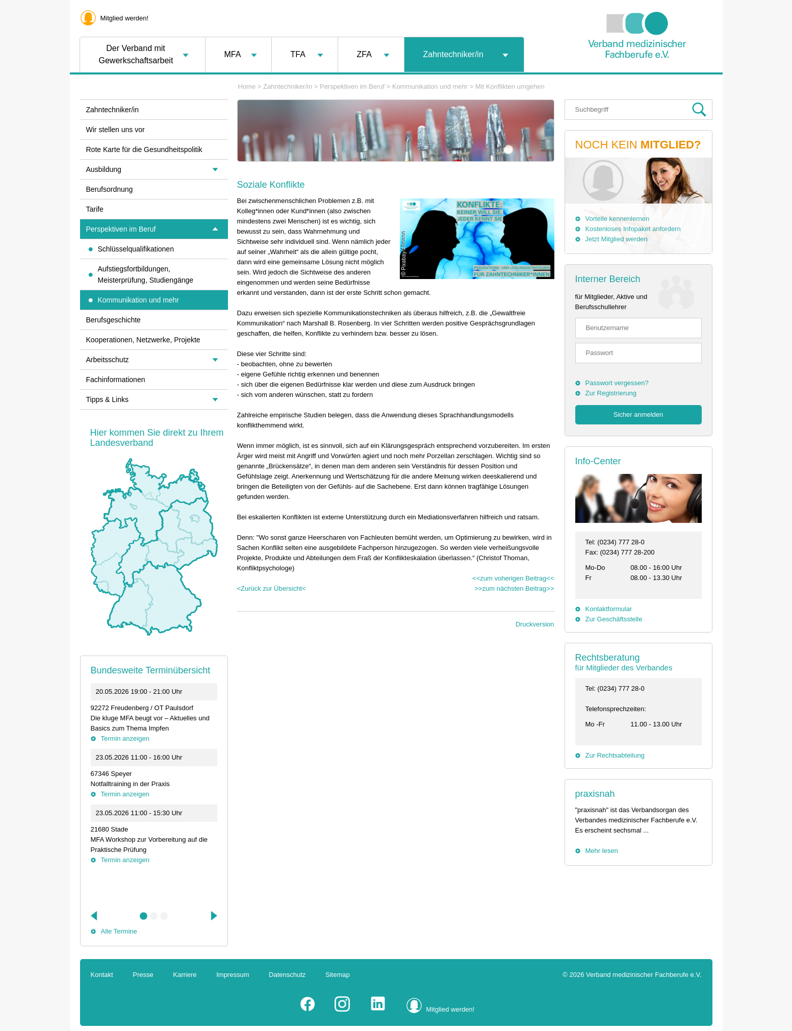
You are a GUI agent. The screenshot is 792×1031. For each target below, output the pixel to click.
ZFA (364, 54)
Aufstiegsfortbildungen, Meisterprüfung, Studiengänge (146, 274)
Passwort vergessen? (617, 383)
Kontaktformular (608, 609)
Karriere (184, 974)
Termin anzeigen (125, 738)
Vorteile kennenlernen (617, 218)
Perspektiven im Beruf (352, 86)
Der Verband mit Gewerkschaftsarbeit (136, 54)
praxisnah (595, 794)
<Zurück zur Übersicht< (271, 588)
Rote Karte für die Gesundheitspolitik (144, 149)
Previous (95, 916)
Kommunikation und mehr (430, 86)
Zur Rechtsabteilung (615, 755)
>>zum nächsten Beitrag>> (514, 588)
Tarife (95, 209)
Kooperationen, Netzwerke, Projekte (143, 340)
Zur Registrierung (610, 393)
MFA (232, 54)
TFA (298, 54)
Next (213, 916)
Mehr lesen (601, 850)
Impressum (232, 974)
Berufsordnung (109, 189)
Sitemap (337, 974)
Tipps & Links (107, 399)
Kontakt (102, 974)
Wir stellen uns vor (115, 129)
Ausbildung (103, 169)
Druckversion (535, 624)
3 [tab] (164, 916)
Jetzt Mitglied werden (616, 239)
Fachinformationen (115, 379)
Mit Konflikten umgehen (510, 86)
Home (247, 86)
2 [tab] (154, 916)
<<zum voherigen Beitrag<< (513, 578)
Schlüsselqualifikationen (136, 249)
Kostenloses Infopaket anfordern (633, 229)
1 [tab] (144, 916)
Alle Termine (119, 931)
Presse (143, 974)
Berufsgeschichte (113, 320)
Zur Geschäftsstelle (614, 619)
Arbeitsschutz (107, 360)
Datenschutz (287, 974)
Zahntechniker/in (453, 54)
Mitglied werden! (124, 18)
